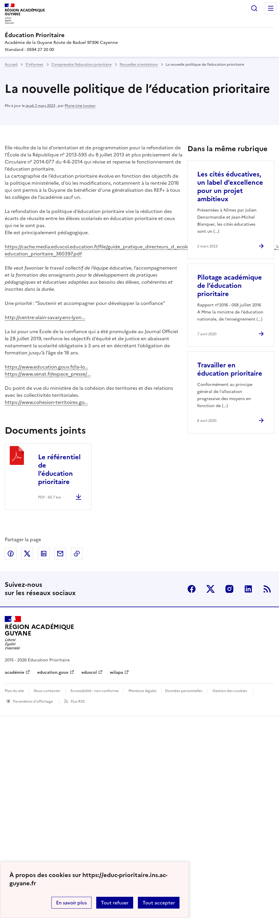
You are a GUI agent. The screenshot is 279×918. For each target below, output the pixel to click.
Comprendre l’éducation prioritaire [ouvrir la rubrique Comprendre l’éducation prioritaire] (81, 64)
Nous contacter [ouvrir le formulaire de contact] (47, 691)
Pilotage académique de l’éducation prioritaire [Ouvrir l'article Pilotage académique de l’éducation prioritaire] (229, 286)
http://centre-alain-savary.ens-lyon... (45, 317)
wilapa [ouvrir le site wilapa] (116, 672)
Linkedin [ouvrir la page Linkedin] (248, 589)
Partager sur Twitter (27, 553)
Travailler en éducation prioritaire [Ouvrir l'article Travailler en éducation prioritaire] (229, 369)
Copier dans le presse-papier (77, 553)
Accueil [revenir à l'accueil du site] (11, 64)
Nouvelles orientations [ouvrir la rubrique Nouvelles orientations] (139, 64)
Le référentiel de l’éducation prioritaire (59, 469)
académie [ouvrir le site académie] (14, 672)
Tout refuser (114, 902)
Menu (271, 8)
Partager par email (60, 553)
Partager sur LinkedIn (44, 553)
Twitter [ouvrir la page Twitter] (210, 589)
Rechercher (254, 8)
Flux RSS (78, 701)
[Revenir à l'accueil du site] (39, 633)
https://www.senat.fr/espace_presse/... (48, 373)
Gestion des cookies (230, 691)
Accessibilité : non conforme (94, 691)
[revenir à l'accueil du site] (139, 35)
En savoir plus (71, 902)
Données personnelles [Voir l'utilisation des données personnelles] (183, 691)
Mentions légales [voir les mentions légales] (142, 691)
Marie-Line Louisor (80, 105)
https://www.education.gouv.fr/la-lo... (46, 366)
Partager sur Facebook (11, 553)
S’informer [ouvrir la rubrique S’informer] (34, 64)
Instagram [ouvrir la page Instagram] (229, 589)
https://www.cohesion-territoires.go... (46, 402)
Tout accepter (159, 902)
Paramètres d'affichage (33, 701)
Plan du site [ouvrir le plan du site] (14, 691)
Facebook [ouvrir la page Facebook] (192, 589)
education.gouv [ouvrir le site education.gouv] (52, 672)
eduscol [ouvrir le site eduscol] (89, 672)
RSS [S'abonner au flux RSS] (267, 589)
